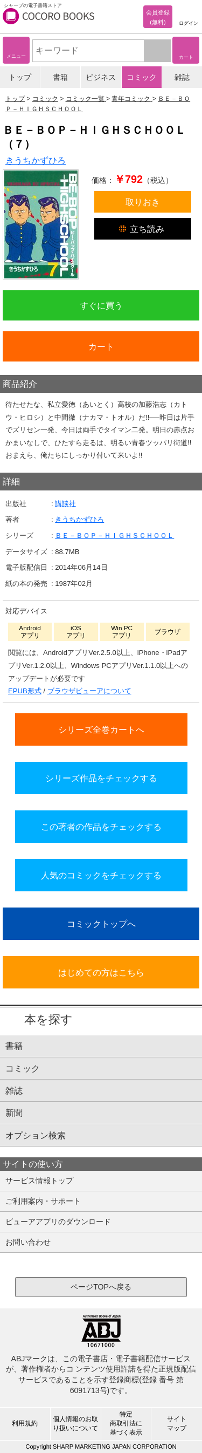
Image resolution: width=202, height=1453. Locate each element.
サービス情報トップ (39, 1180)
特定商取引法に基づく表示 (126, 1423)
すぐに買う (101, 305)
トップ (20, 77)
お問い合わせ (28, 1242)
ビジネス (101, 77)
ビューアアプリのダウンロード (58, 1221)
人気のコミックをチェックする (101, 875)
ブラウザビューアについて (89, 691)
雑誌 (182, 77)
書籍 (60, 77)
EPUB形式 (24, 691)
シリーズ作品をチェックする (101, 778)
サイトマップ (176, 1423)
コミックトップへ (101, 924)
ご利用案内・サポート (43, 1201)
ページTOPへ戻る (101, 1287)
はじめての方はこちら (101, 972)
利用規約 (25, 1423)
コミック (142, 77)
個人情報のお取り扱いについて (75, 1423)
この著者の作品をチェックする (101, 826)
